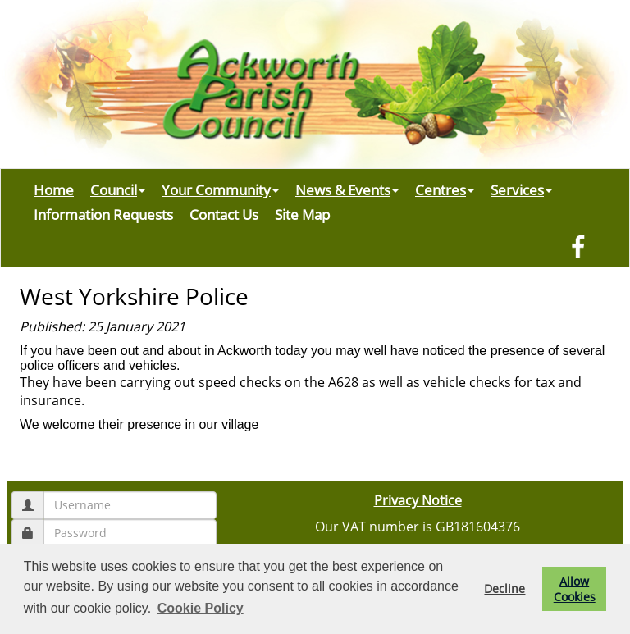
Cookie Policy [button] (201, 608)
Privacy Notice (418, 500)
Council (117, 189)
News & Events (347, 189)
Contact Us (223, 214)
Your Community (220, 189)
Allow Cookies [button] (575, 588)
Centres (444, 189)
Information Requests (103, 214)
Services (521, 189)
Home (54, 189)
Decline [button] (504, 588)
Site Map (302, 214)
